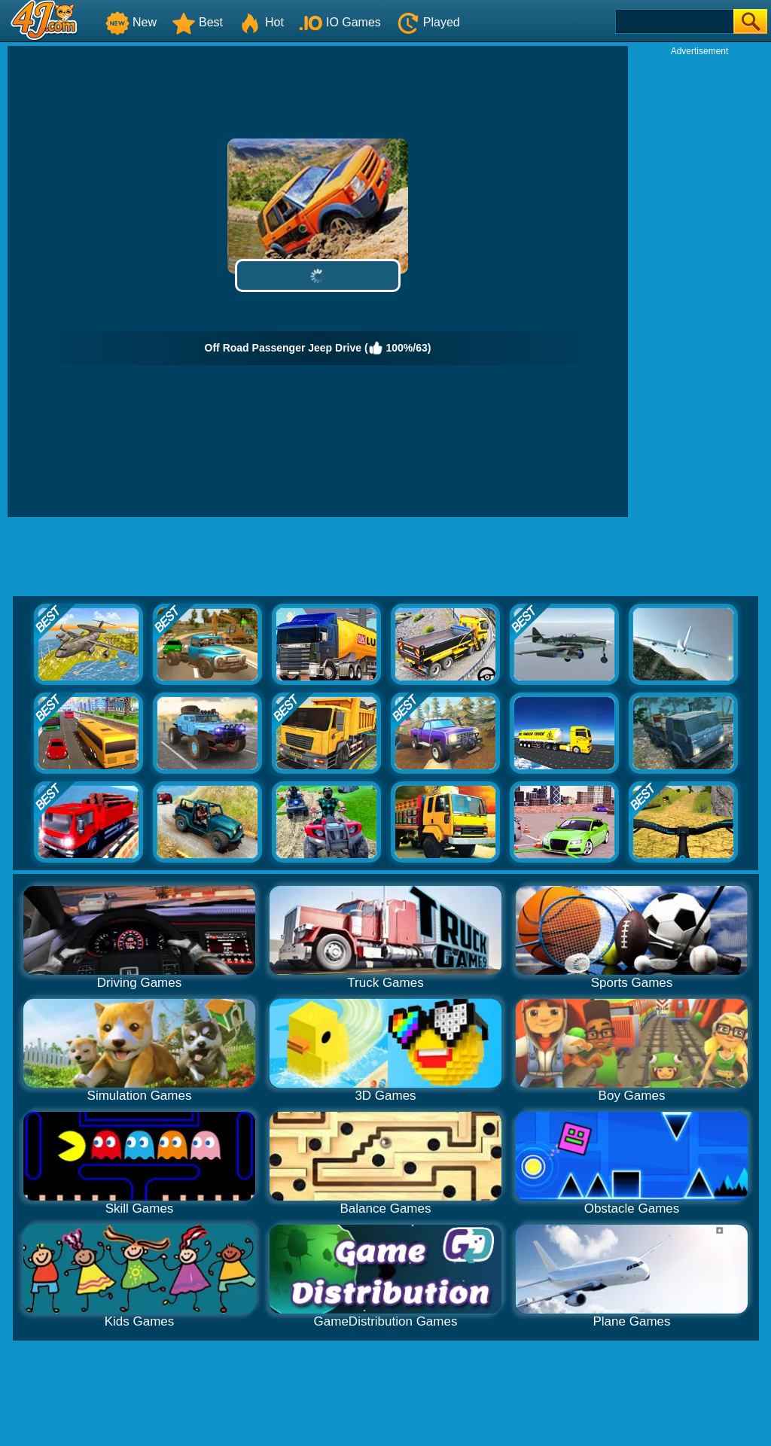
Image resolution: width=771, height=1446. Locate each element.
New (131, 22)
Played (428, 22)
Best (197, 22)
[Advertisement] (699, 283)
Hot (261, 22)
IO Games (340, 22)
